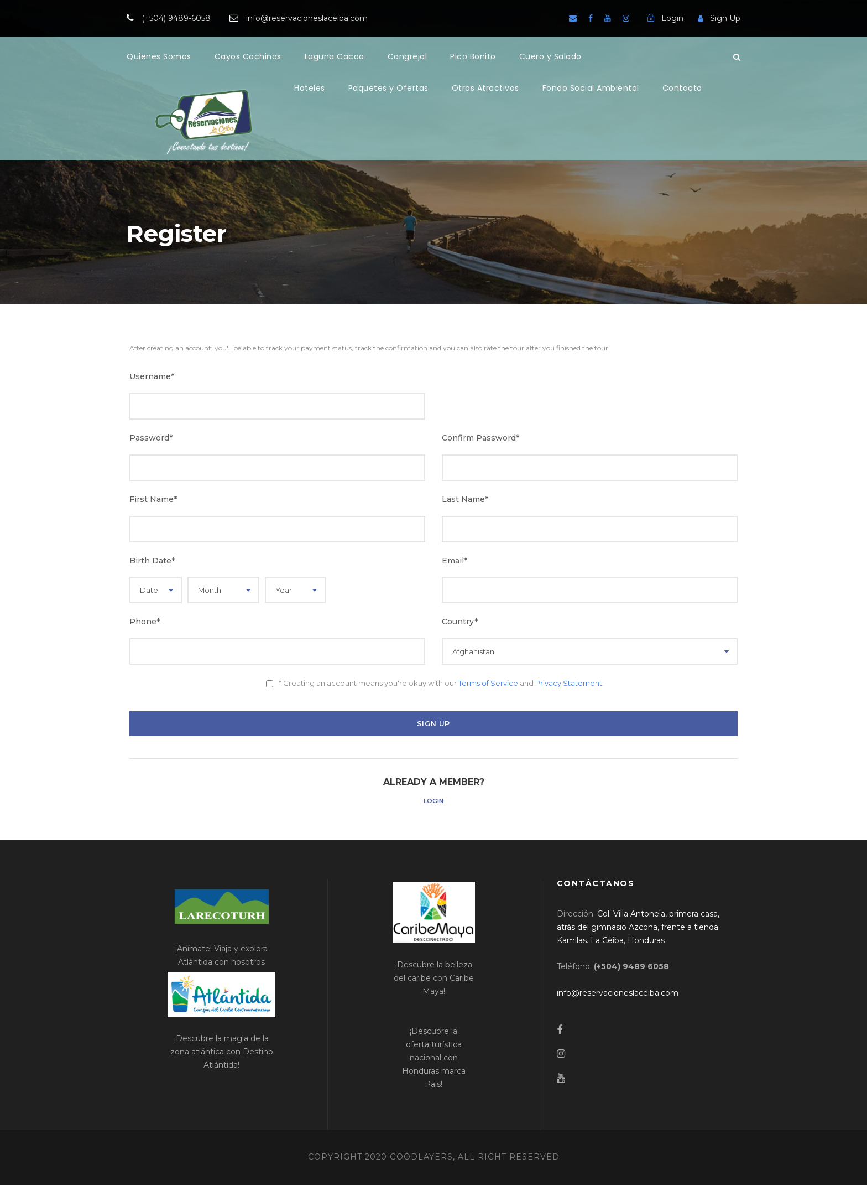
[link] (638, 927)
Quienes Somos (159, 56)
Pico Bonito (473, 56)
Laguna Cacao (334, 56)
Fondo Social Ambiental (590, 88)
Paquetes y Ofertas (388, 88)
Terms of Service (488, 683)
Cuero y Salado (550, 56)
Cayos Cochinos (248, 56)
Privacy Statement (568, 683)
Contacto (682, 88)
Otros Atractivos (485, 88)
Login (433, 801)
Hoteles (309, 88)
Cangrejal (407, 56)
